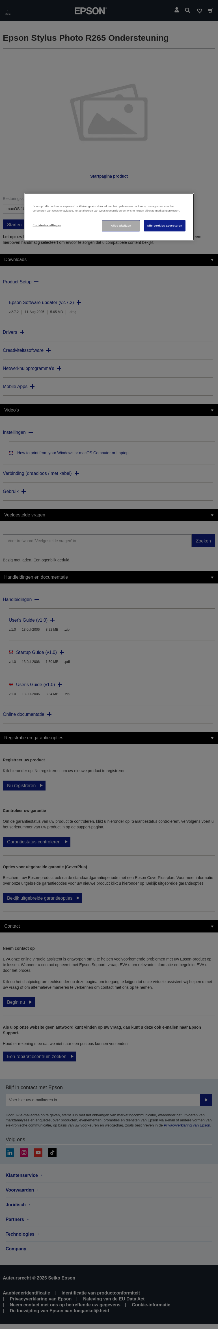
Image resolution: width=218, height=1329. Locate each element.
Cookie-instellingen (47, 225)
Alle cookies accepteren (164, 225)
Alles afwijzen (121, 225)
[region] (109, 216)
